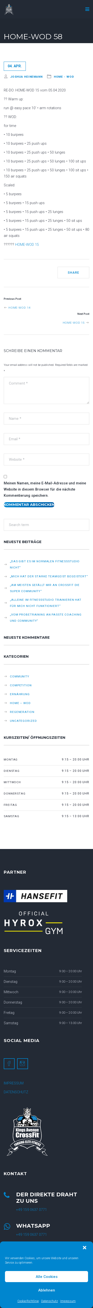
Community (19, 676)
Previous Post (12, 298)
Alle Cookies (47, 1276)
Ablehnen (46, 1290)
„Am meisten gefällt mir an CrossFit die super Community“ (45, 588)
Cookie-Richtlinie (28, 1301)
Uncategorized (23, 721)
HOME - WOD (64, 76)
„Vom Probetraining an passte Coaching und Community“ (45, 617)
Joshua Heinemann (26, 76)
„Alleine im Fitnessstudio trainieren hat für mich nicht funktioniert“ (45, 603)
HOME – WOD (20, 703)
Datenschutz (49, 1301)
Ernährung (20, 694)
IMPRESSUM (14, 1083)
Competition (21, 685)
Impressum (68, 1301)
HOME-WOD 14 (17, 307)
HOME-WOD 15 (27, 245)
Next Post (83, 314)
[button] (85, 1248)
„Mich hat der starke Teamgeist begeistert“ (49, 576)
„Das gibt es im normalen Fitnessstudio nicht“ (45, 564)
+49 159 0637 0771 (31, 1210)
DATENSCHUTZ (16, 1092)
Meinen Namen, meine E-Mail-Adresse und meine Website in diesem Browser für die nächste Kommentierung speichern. (45, 489)
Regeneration (22, 712)
